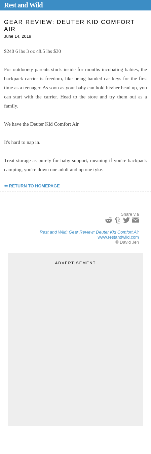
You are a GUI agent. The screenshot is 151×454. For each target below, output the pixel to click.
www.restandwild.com (118, 237)
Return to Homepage (34, 185)
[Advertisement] (75, 342)
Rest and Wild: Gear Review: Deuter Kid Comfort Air (89, 232)
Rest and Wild (23, 5)
